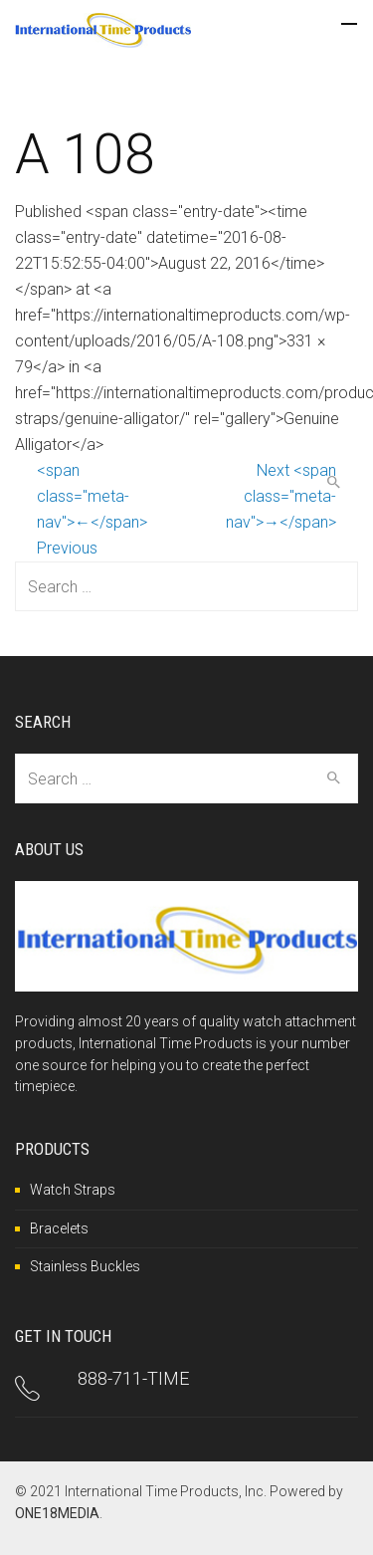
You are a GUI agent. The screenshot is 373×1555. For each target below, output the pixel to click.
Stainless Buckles (85, 1266)
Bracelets (59, 1228)
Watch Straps (72, 1190)
